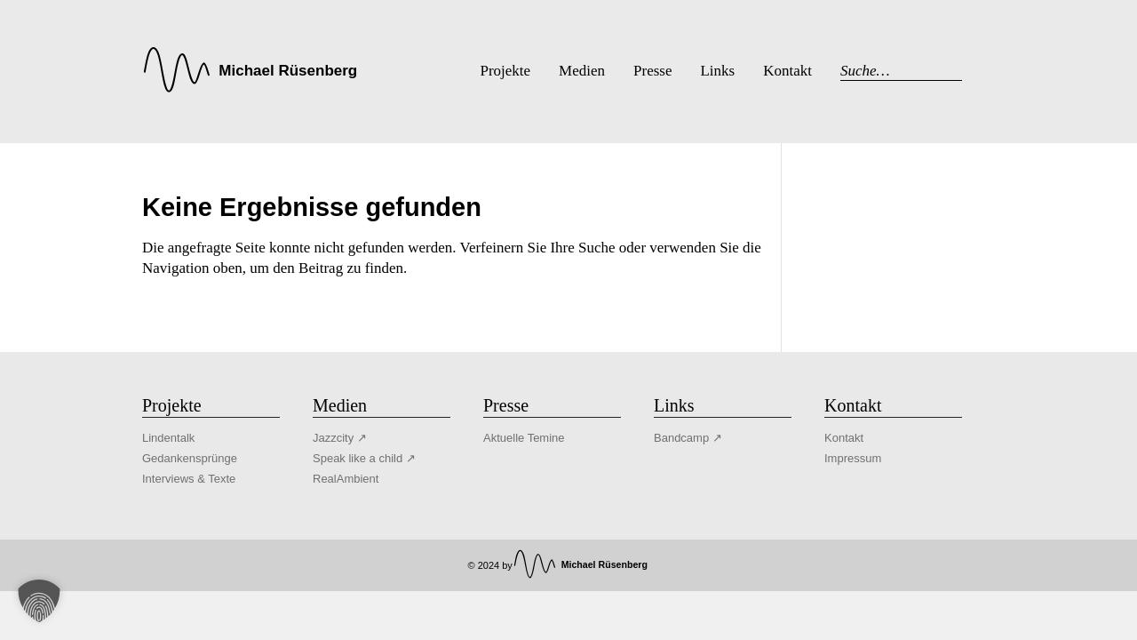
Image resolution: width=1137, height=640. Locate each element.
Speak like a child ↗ (364, 458)
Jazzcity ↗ (340, 437)
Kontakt (843, 437)
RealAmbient (345, 478)
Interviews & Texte (188, 478)
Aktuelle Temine (524, 437)
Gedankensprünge (189, 458)
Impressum (852, 458)
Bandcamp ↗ (688, 437)
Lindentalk (168, 437)
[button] (39, 601)
